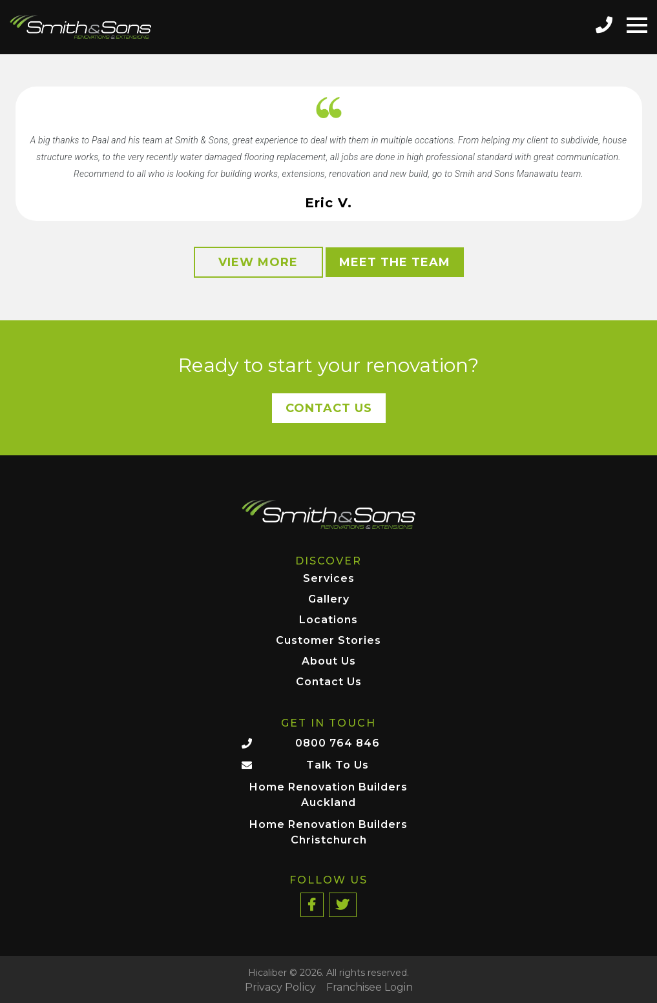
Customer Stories (328, 641)
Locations (328, 620)
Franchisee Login (369, 987)
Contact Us (329, 408)
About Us (329, 661)
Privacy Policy (280, 987)
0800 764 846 (337, 743)
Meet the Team (394, 262)
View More (258, 262)
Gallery (328, 599)
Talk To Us (337, 765)
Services (329, 579)
